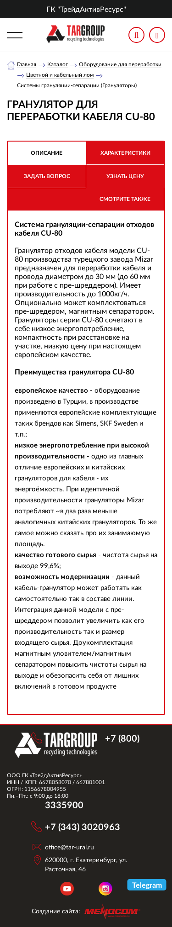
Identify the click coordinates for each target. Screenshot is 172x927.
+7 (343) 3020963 (82, 826)
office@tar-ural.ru (69, 847)
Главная (26, 64)
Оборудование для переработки (120, 64)
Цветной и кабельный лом (60, 75)
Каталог (57, 64)
